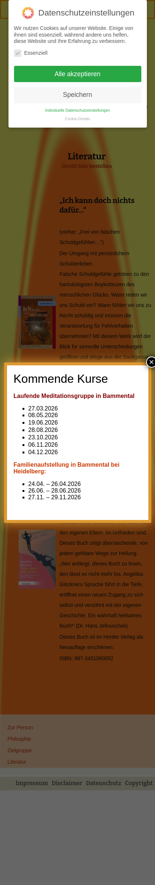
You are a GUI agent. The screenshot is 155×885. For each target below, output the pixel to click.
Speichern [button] (77, 92)
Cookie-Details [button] (77, 116)
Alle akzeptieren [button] (78, 71)
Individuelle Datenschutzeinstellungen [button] (77, 107)
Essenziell (31, 50)
